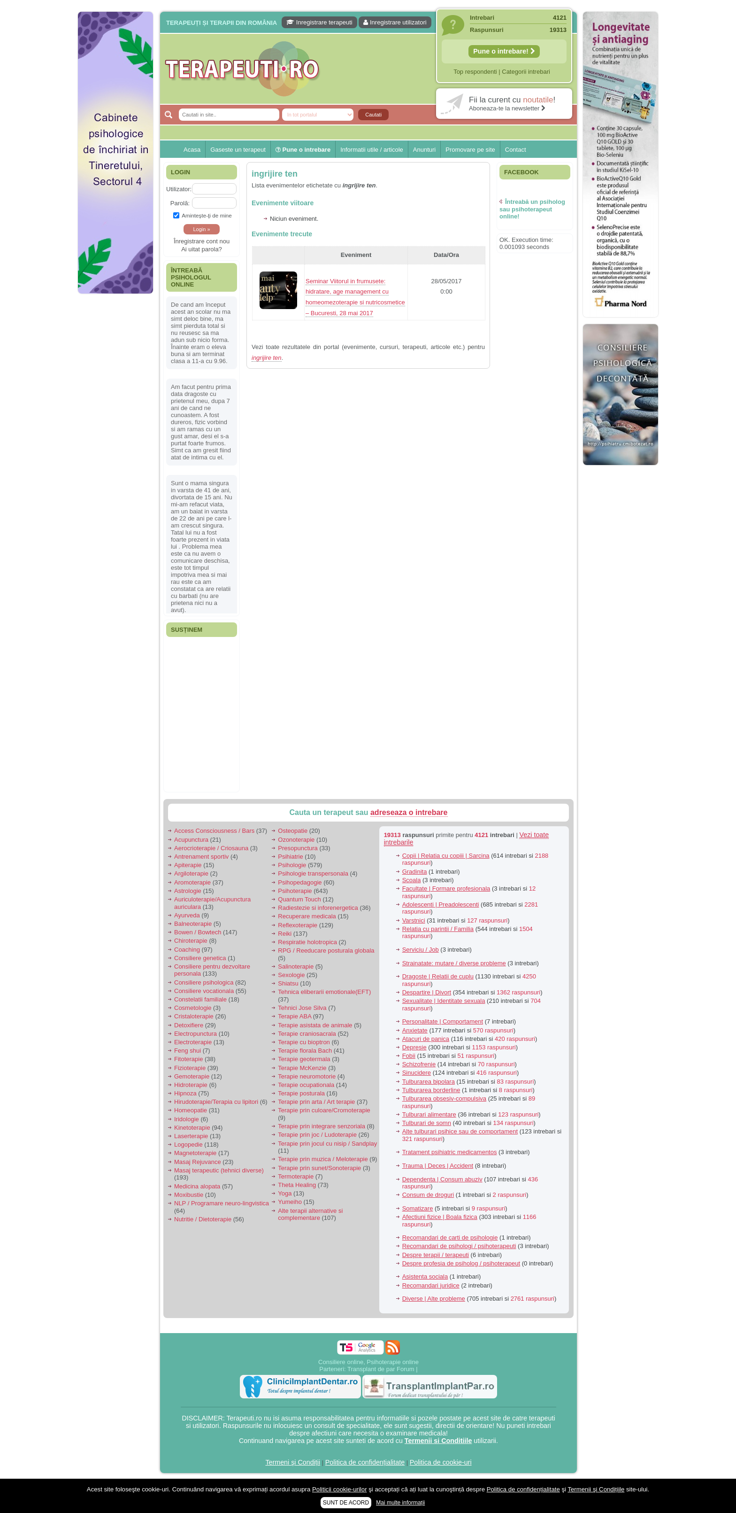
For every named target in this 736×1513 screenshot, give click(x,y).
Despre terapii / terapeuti (435, 1254)
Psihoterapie (295, 890)
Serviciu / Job (420, 949)
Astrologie (187, 890)
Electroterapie (193, 1042)
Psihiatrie (290, 856)
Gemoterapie (191, 1076)
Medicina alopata (197, 1186)
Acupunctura (191, 839)
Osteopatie (292, 830)
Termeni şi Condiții (292, 1462)
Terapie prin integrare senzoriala (321, 1126)
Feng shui (187, 1050)
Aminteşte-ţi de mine (202, 215)
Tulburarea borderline (431, 1090)
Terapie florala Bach (305, 1050)
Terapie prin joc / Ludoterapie (317, 1134)
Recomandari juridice (431, 1285)
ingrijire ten (275, 173)
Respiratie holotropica (307, 942)
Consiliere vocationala (204, 990)
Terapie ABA (294, 1016)
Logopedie (188, 1144)
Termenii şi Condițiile (595, 1489)
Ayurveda (187, 915)
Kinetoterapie (192, 1127)
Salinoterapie (296, 966)
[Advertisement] (115, 441)
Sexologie (291, 974)
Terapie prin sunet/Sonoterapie (319, 1168)
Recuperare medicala (307, 916)
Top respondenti (475, 71)
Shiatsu (288, 983)
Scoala (411, 880)
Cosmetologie (193, 1007)
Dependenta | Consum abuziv (442, 1179)
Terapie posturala (301, 1093)
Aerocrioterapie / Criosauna (211, 848)
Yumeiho (290, 1201)
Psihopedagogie (300, 882)
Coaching (187, 949)
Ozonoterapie (296, 839)
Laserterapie (191, 1136)
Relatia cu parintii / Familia (438, 928)
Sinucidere (416, 1072)
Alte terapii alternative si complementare (310, 1214)
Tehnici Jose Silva (302, 1007)
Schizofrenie (419, 1064)
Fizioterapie (190, 1067)
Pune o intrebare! (504, 51)
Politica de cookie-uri (441, 1462)
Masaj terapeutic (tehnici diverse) (219, 1170)
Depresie (414, 1047)
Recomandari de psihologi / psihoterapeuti (459, 1245)
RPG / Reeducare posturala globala (326, 950)
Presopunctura (298, 848)
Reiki (284, 933)
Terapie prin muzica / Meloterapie (323, 1159)
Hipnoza (185, 1093)
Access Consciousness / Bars (214, 830)
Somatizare (417, 1208)
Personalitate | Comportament (442, 1021)
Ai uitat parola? (201, 249)
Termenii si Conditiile (438, 1440)
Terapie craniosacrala (307, 1033)
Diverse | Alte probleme (433, 1298)
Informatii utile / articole (371, 149)
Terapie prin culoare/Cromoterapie (324, 1110)
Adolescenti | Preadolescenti (440, 904)
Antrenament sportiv (201, 856)
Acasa (192, 149)
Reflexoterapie (297, 925)
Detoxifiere (188, 1025)
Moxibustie (188, 1194)
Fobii (408, 1055)
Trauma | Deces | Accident (438, 1165)
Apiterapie (188, 865)
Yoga (284, 1193)
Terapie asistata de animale (315, 1025)
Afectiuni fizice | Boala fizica (439, 1216)
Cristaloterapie (194, 1016)
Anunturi (424, 149)
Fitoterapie (188, 1059)
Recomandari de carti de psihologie (450, 1237)
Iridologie (186, 1119)
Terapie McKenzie (302, 1067)
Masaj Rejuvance (197, 1161)
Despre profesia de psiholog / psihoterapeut (461, 1263)
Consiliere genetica (200, 958)
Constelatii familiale (200, 999)
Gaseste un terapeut (238, 149)
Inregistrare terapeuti (319, 22)
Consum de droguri (428, 1194)
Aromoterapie (192, 882)
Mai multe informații (400, 1502)
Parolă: (180, 203)
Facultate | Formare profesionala (446, 888)
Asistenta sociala (425, 1276)
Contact (515, 149)
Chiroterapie (190, 940)
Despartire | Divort (427, 992)
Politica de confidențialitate (365, 1462)
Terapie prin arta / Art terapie (316, 1101)
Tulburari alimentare (429, 1114)
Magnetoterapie (195, 1152)
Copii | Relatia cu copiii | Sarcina (446, 855)
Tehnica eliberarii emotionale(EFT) (324, 991)
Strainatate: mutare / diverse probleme (454, 963)
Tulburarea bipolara (428, 1081)
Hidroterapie (190, 1084)
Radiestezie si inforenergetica (318, 907)
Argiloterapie (191, 873)
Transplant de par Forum (380, 1369)
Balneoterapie (193, 923)
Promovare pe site (470, 149)
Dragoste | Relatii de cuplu (438, 976)
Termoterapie (296, 1176)
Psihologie (292, 865)
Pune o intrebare (303, 149)
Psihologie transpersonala (313, 873)
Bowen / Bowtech (197, 932)
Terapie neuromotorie (307, 1076)
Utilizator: (179, 189)
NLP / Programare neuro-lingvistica (221, 1203)
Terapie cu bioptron (304, 1042)
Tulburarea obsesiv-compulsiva (444, 1098)
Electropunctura (195, 1033)
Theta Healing (297, 1184)
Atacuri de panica (425, 1038)
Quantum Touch (299, 899)
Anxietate (415, 1030)
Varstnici (413, 920)
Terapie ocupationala (306, 1084)
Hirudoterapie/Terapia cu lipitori (216, 1101)
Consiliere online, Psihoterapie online (368, 1362)
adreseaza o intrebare (409, 812)
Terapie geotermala (304, 1059)
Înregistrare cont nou (202, 241)
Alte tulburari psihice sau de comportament (460, 1131)
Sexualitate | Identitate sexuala (443, 1000)
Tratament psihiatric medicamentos (449, 1152)
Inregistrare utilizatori (394, 22)
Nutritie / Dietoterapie (202, 1219)
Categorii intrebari (526, 71)
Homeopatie (190, 1110)
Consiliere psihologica (203, 982)
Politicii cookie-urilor (339, 1489)
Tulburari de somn (426, 1122)
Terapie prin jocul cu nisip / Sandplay (327, 1143)
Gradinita (414, 871)
